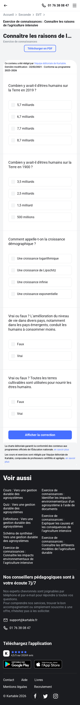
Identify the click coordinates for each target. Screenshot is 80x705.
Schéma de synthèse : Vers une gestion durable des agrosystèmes (20, 537)
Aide (24, 680)
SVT (39, 15)
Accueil (8, 15)
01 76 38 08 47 (58, 5)
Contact (8, 680)
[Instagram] (55, 696)
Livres (39, 680)
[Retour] (7, 5)
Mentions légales (15, 687)
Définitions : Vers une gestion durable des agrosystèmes (18, 522)
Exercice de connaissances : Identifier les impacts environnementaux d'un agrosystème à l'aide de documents (58, 499)
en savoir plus (61, 449)
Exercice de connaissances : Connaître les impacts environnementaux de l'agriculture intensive (18, 555)
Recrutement (43, 687)
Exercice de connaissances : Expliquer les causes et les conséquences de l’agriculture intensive (57, 523)
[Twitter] (45, 696)
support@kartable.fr (23, 620)
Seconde (24, 15)
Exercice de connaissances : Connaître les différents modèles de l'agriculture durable (58, 545)
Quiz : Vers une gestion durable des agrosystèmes (19, 508)
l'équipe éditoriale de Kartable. (50, 63)
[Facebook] (35, 696)
